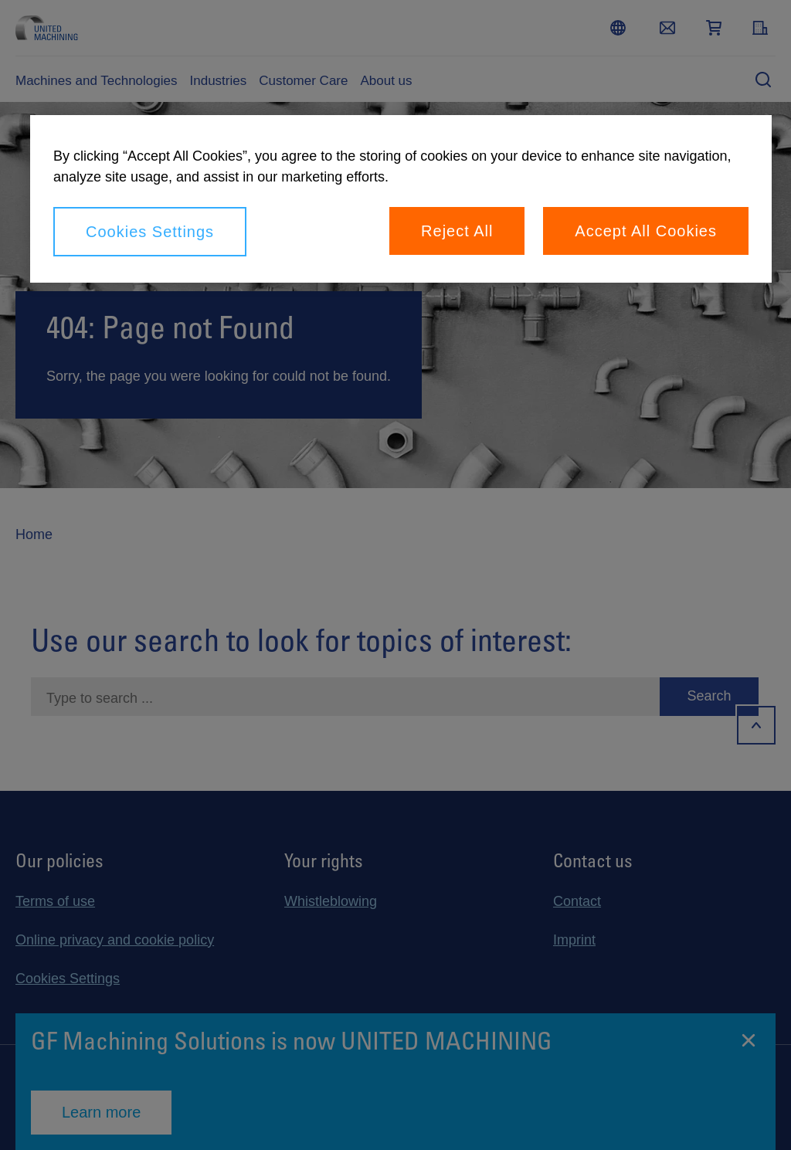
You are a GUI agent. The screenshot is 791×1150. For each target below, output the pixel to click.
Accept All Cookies (646, 230)
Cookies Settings (150, 231)
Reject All (457, 230)
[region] (401, 199)
